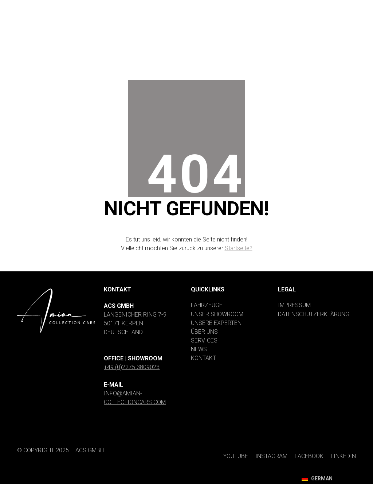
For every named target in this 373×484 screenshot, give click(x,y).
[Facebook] (300, 6)
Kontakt (203, 358)
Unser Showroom (217, 314)
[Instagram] (256, 6)
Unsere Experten (216, 323)
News (199, 349)
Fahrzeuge (207, 305)
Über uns (204, 331)
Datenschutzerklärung (313, 314)
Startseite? (238, 248)
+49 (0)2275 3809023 (132, 367)
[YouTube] (213, 6)
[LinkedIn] (340, 6)
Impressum (294, 305)
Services (204, 340)
